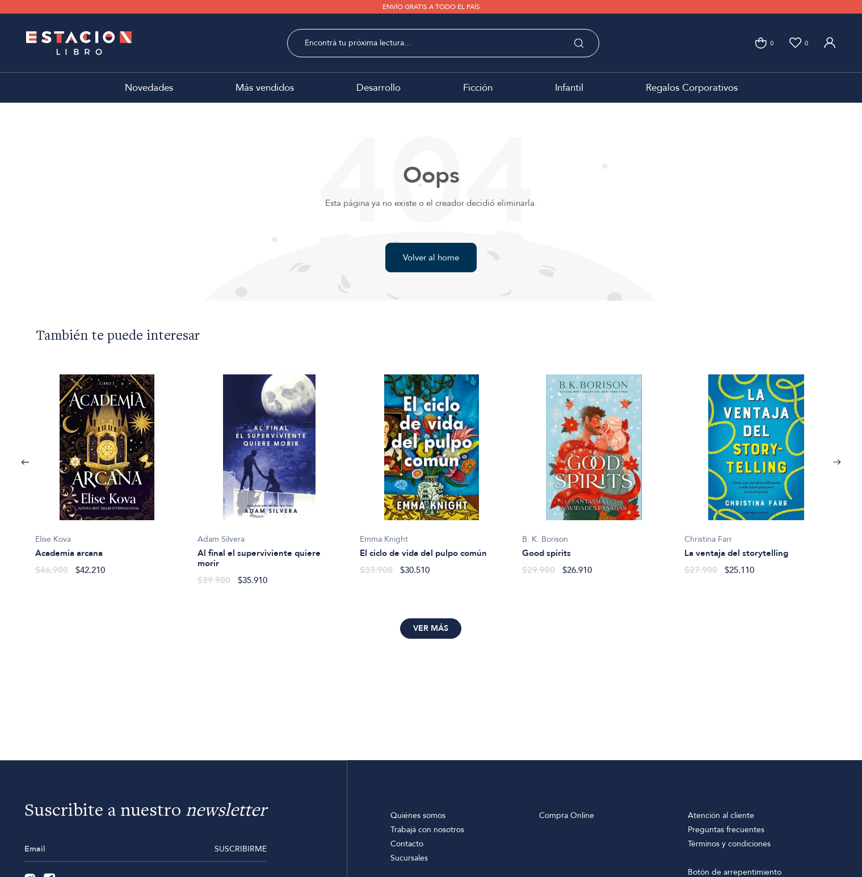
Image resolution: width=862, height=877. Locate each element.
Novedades (149, 87)
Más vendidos (265, 87)
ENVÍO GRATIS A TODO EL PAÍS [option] (431, 6)
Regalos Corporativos (692, 87)
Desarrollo (378, 87)
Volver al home (431, 257)
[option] (107, 469)
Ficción (478, 87)
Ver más (430, 628)
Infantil (569, 87)
